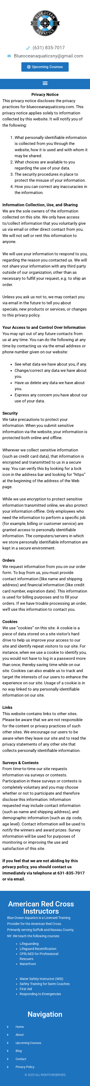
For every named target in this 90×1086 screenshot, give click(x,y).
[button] (45, 83)
